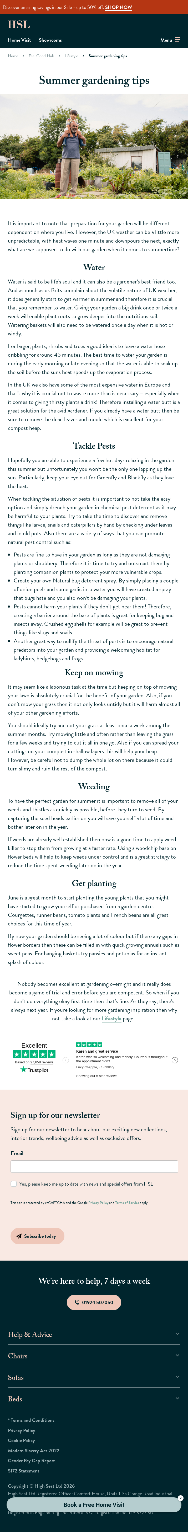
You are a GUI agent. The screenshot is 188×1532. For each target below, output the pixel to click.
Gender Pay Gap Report (31, 1460)
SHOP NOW (118, 7)
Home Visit (19, 40)
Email (17, 1153)
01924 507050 (94, 1302)
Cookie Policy (21, 1440)
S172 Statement (23, 1470)
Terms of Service (127, 1202)
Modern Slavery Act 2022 (33, 1450)
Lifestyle (71, 56)
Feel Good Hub (41, 56)
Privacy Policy (98, 1202)
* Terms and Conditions (31, 1420)
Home (13, 56)
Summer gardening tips (108, 56)
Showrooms (50, 40)
